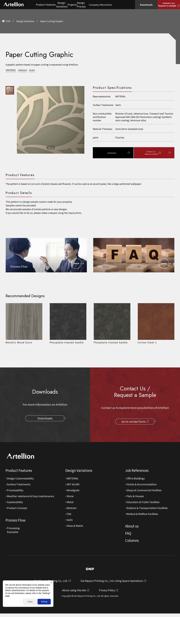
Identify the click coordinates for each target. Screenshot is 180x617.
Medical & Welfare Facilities (142, 514)
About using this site (74, 593)
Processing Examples (13, 530)
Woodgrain (73, 491)
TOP (8, 21)
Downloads (111, 153)
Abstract (72, 508)
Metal (70, 502)
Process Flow (15, 520)
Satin (70, 520)
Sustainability (15, 502)
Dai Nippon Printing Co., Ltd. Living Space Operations (112, 584)
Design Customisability (20, 479)
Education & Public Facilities (142, 502)
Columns (132, 541)
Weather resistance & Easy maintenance (30, 497)
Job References (137, 471)
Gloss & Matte (75, 526)
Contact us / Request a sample (152, 153)
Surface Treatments (18, 485)
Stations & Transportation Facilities (147, 508)
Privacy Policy (107, 593)
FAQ (128, 533)
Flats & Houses (135, 497)
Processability (15, 491)
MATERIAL (72, 479)
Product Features (19, 471)
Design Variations (25, 21)
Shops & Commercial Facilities (143, 491)
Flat (69, 514)
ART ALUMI (73, 485)
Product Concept (17, 508)
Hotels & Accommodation (141, 485)
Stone (70, 497)
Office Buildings (135, 479)
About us (132, 526)
